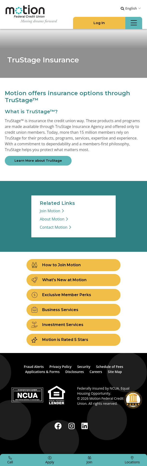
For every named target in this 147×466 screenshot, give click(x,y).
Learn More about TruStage (38, 160)
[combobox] (133, 8)
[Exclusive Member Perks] (73, 295)
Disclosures (74, 371)
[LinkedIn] (84, 426)
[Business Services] (73, 310)
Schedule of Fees (109, 366)
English (131, 8)
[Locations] (132, 460)
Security (83, 366)
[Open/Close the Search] (122, 8)
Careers (96, 371)
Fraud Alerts (34, 366)
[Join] (89, 460)
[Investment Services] (73, 325)
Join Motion (50, 210)
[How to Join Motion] (73, 265)
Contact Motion (53, 227)
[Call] (10, 460)
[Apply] (49, 460)
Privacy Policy (60, 366)
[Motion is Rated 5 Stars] (73, 340)
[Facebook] (59, 426)
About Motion (52, 219)
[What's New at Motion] (73, 280)
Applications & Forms (42, 371)
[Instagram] (72, 426)
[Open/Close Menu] (133, 23)
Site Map (115, 371)
